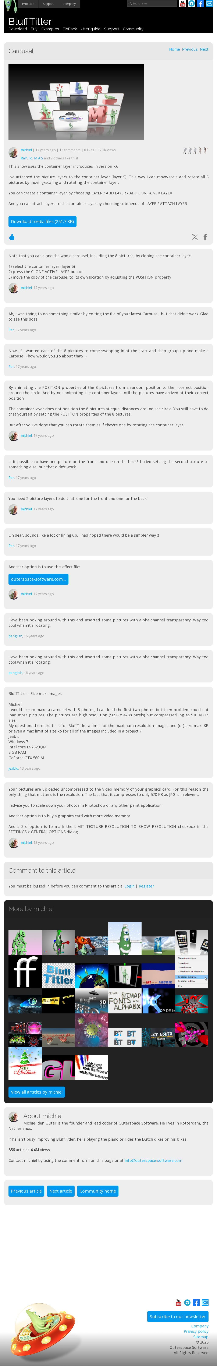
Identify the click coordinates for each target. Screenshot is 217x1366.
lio (30, 158)
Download (17, 29)
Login (129, 886)
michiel (26, 150)
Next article (60, 1191)
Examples (50, 29)
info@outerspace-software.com (153, 1160)
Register (146, 886)
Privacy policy (196, 1331)
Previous (190, 49)
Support (48, 4)
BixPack (70, 29)
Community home (98, 1191)
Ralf (24, 158)
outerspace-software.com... (38, 579)
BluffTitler (30, 21)
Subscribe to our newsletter (178, 1316)
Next (204, 49)
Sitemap (201, 1336)
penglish (15, 636)
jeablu (13, 768)
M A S (38, 158)
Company (69, 4)
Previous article (26, 1191)
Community (133, 29)
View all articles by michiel (37, 1092)
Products (28, 4)
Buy (34, 29)
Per (11, 330)
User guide (90, 29)
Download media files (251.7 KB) (42, 221)
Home (174, 49)
